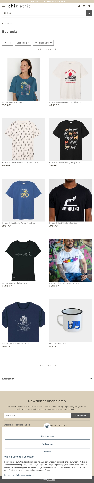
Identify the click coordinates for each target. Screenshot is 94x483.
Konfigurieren (47, 444)
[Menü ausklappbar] (3, 4)
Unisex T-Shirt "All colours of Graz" (64, 283)
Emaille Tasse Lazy (57, 343)
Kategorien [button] (8, 379)
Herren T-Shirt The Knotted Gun (63, 223)
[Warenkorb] (89, 6)
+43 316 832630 (37, 1)
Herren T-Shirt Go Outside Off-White (65, 102)
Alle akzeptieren (47, 436)
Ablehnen (47, 452)
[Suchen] (44, 13)
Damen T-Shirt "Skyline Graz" (15, 283)
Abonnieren (80, 415)
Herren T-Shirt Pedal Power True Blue (18, 223)
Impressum (9, 475)
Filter (7, 43)
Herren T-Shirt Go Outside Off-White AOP (20, 162)
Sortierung (22, 43)
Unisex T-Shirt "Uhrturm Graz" (15, 343)
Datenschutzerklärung (25, 475)
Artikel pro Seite (42, 43)
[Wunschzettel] (83, 6)
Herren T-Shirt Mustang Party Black (64, 162)
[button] (79, 6)
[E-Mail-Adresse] (37, 415)
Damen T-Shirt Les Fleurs (13, 102)
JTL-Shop (51, 480)
